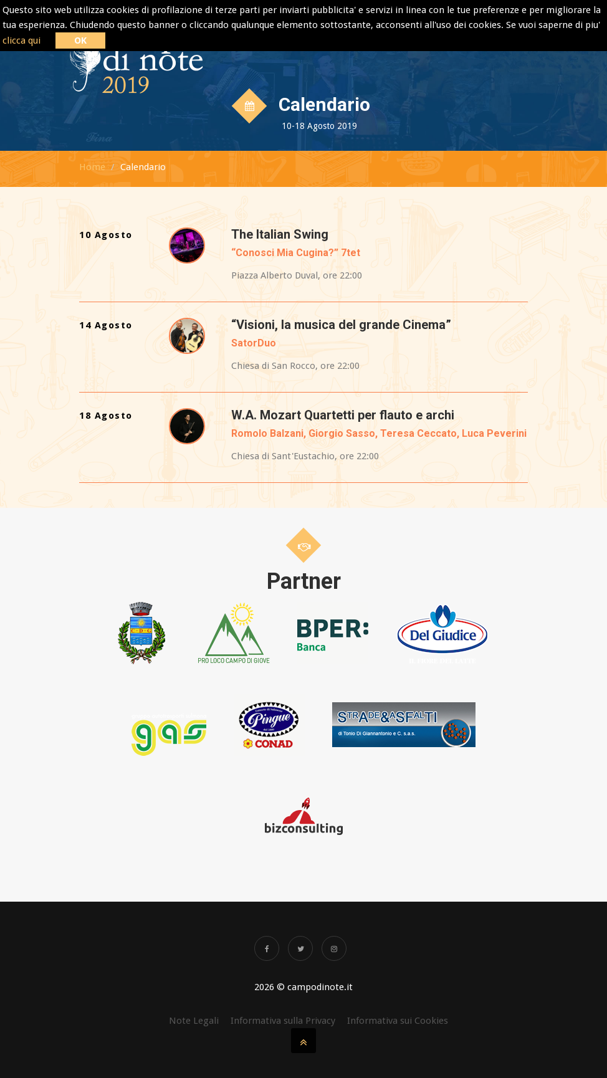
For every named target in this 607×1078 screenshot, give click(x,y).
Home (92, 167)
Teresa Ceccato (418, 433)
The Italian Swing (279, 234)
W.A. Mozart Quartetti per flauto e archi (342, 415)
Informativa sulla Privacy (283, 1020)
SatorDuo (253, 343)
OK (80, 40)
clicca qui (21, 40)
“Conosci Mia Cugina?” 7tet (295, 253)
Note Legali (194, 1020)
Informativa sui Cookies (397, 1020)
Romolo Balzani (267, 433)
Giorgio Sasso (341, 433)
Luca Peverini (494, 433)
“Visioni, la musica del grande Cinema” (341, 324)
